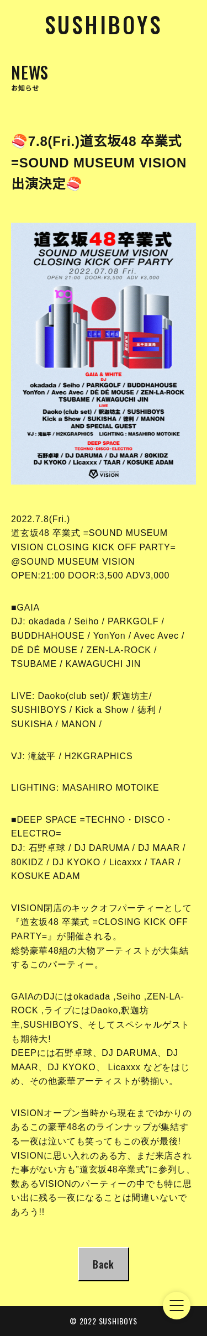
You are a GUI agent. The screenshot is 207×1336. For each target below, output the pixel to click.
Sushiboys (103, 24)
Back (103, 1264)
